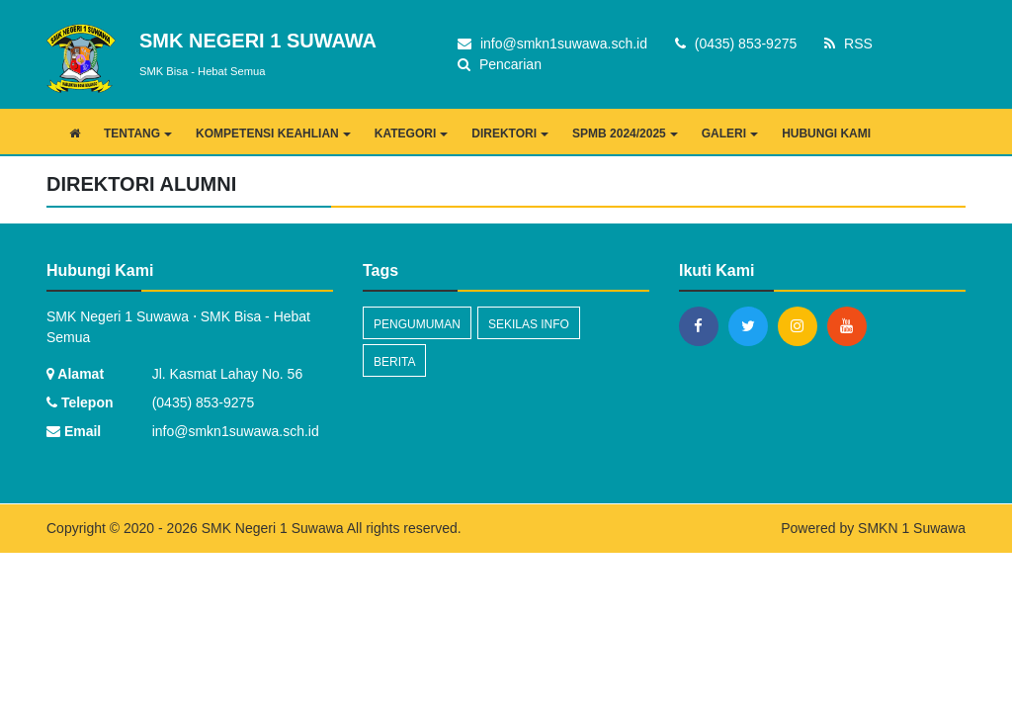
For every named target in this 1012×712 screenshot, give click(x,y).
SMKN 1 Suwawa (912, 528)
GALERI (730, 133)
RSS (848, 43)
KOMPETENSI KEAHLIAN (273, 133)
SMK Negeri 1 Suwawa (271, 528)
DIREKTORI (509, 133)
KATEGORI (411, 133)
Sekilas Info (528, 324)
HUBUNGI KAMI (826, 133)
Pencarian (500, 64)
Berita (394, 362)
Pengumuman (417, 324)
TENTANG (138, 133)
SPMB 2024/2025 (625, 133)
